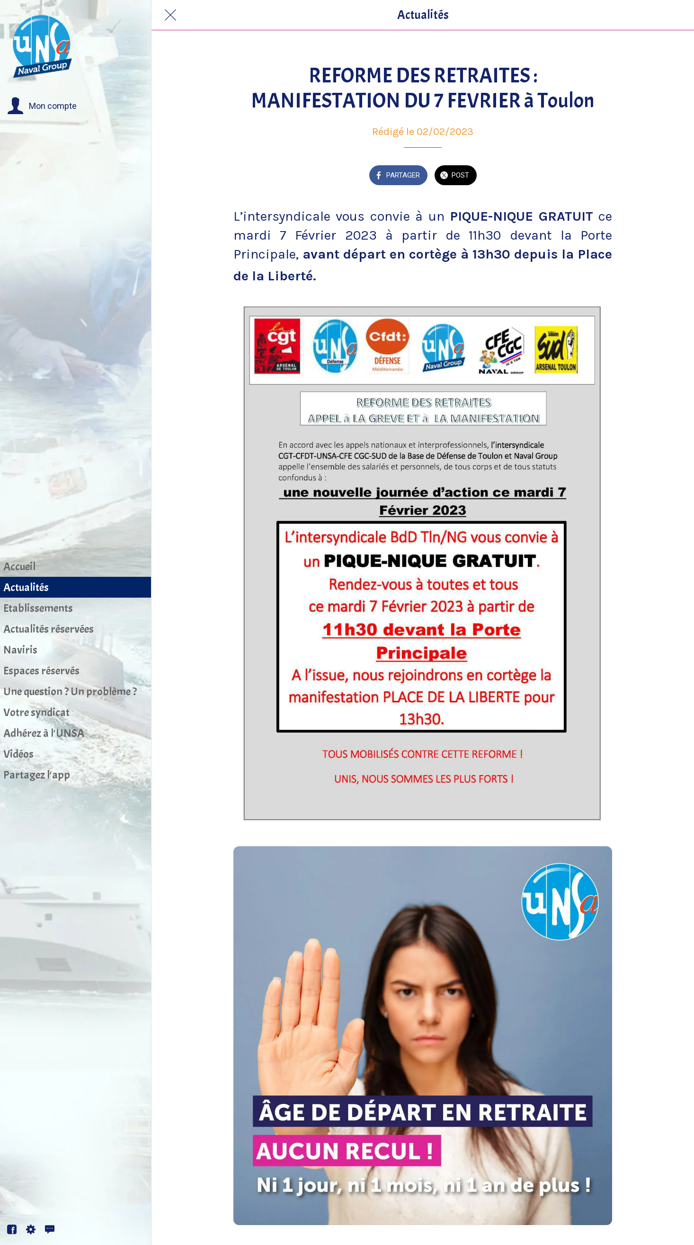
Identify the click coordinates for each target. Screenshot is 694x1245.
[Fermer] (170, 15)
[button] (42, 106)
